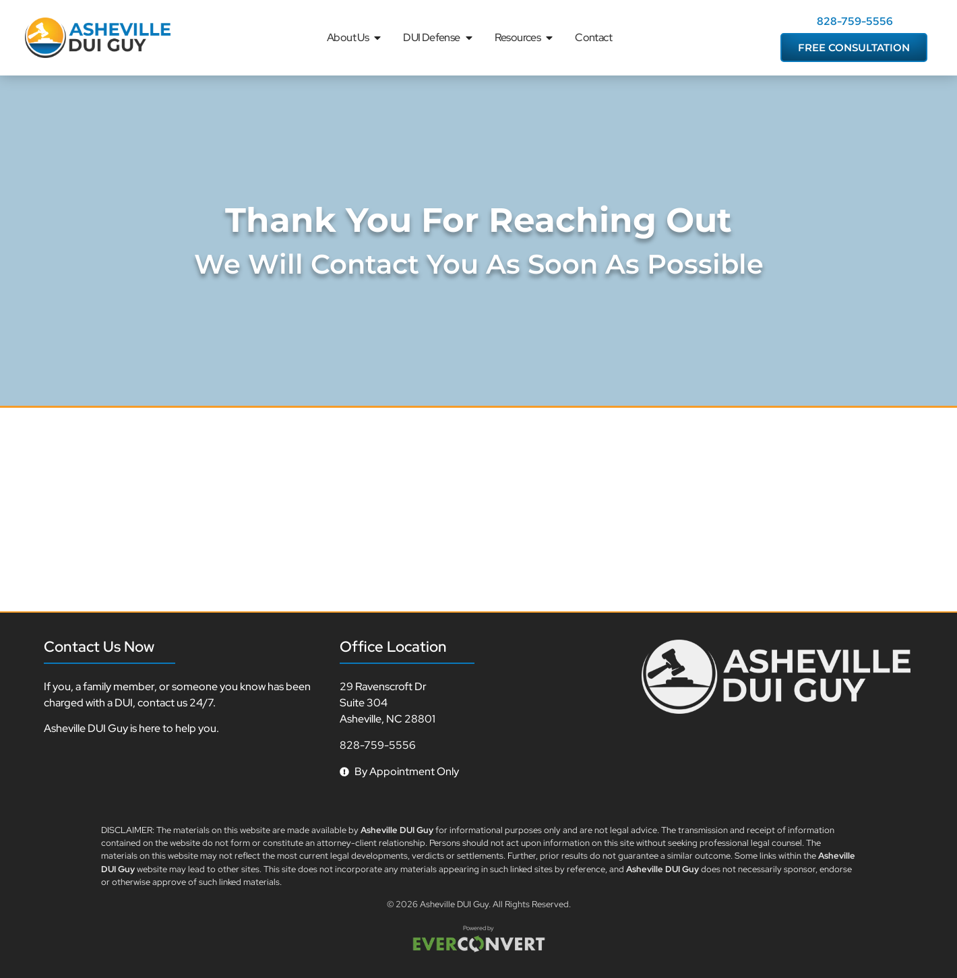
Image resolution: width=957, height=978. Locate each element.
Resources (525, 37)
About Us (355, 37)
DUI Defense (438, 37)
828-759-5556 (855, 21)
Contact (593, 37)
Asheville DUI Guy (454, 904)
